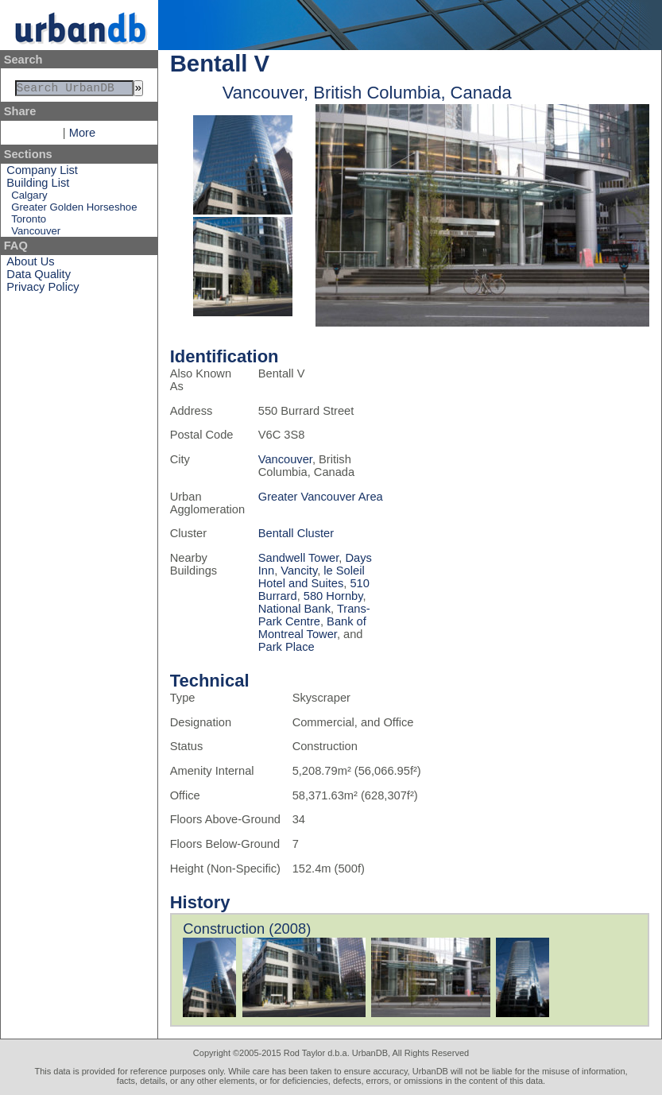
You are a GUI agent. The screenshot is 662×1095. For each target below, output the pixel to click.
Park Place (286, 646)
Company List (42, 173)
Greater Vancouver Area (320, 496)
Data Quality (38, 277)
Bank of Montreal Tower (312, 627)
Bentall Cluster (296, 533)
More (82, 136)
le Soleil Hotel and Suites (311, 577)
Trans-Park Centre (314, 615)
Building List (37, 186)
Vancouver (35, 234)
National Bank (294, 608)
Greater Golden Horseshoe (74, 210)
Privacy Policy (42, 290)
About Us (30, 264)
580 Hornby (333, 596)
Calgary (29, 198)
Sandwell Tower (298, 557)
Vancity (299, 570)
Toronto (28, 222)
